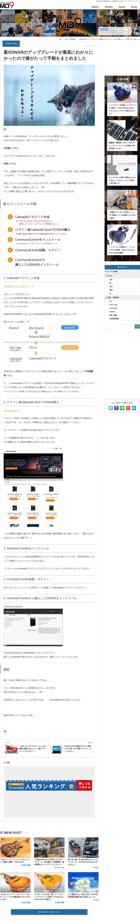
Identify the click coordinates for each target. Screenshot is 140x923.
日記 (111, 286)
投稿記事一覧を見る (49, 912)
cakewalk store (10, 410)
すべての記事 (113, 271)
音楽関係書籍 (114, 319)
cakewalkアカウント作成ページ (17, 286)
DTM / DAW (113, 305)
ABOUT (95, 7)
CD (110, 301)
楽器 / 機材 (113, 315)
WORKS (109, 7)
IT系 (110, 279)
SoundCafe (113, 308)
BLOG (134, 7)
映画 (111, 290)
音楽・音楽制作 (113, 297)
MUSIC (122, 7)
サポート (50, 391)
